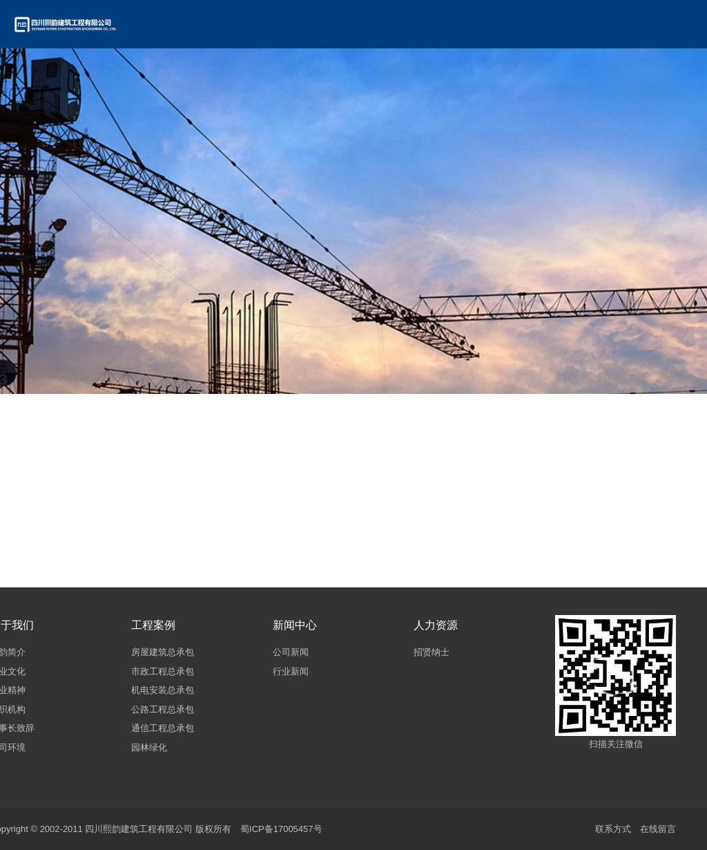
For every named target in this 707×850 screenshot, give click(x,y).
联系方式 (613, 829)
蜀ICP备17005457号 (281, 829)
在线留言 (658, 829)
